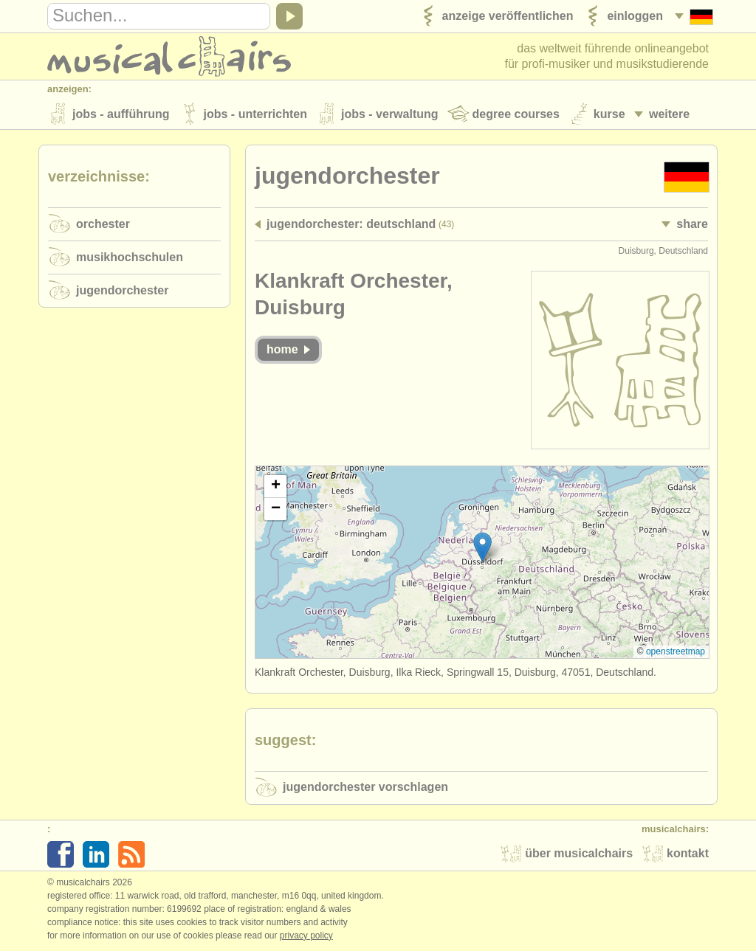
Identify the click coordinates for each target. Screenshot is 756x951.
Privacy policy (306, 935)
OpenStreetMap (675, 651)
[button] (482, 547)
